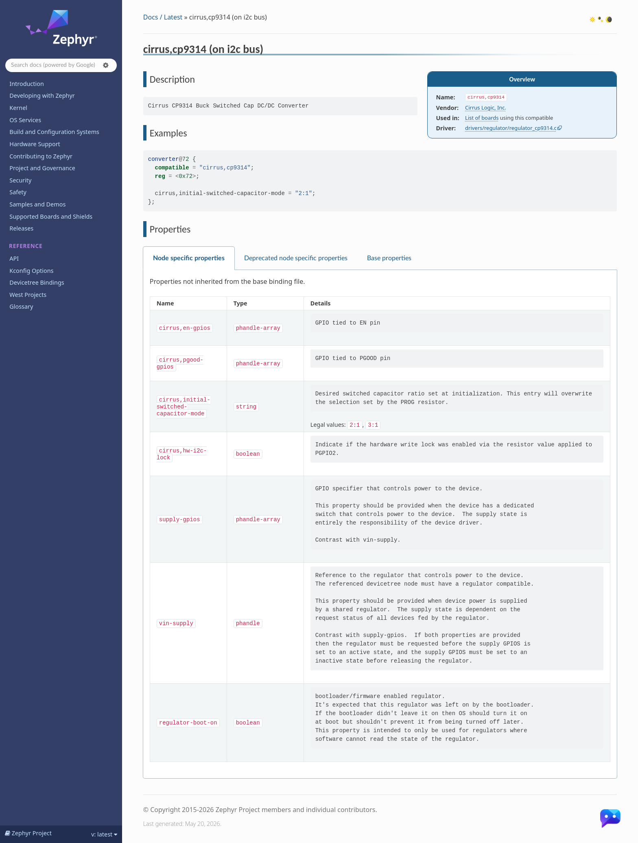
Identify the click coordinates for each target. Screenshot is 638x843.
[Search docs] (61, 65)
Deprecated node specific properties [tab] (295, 258)
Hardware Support (34, 144)
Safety (17, 192)
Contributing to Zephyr (40, 156)
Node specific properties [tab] (189, 258)
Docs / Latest (163, 17)
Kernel (18, 108)
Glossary (21, 306)
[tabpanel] (380, 524)
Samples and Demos (37, 204)
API (14, 258)
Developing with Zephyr (41, 95)
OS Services (25, 120)
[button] (106, 65)
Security (20, 180)
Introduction (26, 84)
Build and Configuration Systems (54, 132)
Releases (21, 228)
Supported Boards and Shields (50, 216)
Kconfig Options (31, 270)
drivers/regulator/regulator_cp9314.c (511, 128)
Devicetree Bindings (36, 282)
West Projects (27, 295)
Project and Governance (42, 168)
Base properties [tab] (389, 258)
